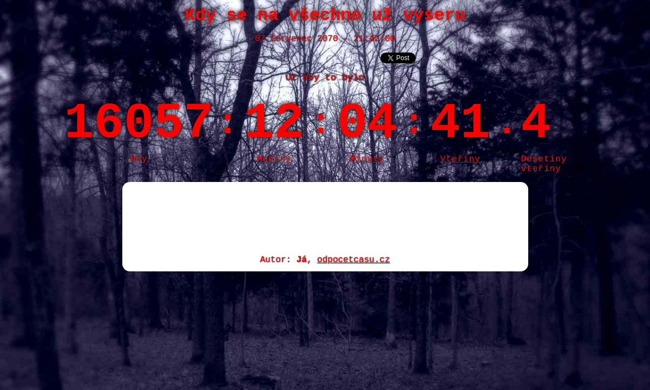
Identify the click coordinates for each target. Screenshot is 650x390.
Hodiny (274, 159)
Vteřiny (460, 159)
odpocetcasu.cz (353, 260)
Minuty (367, 159)
